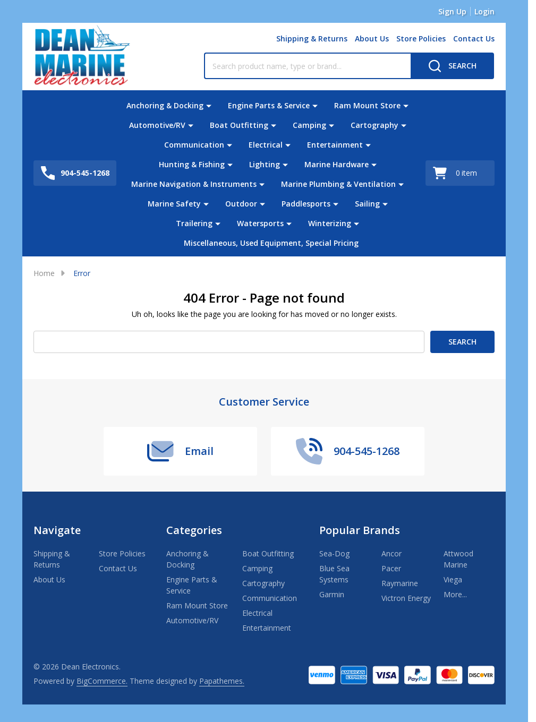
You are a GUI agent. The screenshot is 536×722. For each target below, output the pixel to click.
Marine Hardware (336, 164)
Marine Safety (174, 204)
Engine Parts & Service (269, 105)
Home (44, 273)
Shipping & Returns (311, 38)
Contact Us (474, 38)
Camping (309, 125)
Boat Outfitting (239, 125)
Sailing (367, 204)
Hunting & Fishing (192, 164)
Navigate (57, 530)
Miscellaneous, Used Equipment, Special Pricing (271, 243)
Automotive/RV (157, 125)
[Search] (452, 66)
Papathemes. (221, 681)
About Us (372, 38)
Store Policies (421, 38)
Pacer (391, 568)
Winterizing (329, 223)
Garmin (331, 594)
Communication (194, 145)
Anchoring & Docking (164, 105)
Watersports (260, 223)
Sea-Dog (334, 553)
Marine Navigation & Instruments (194, 184)
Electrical (266, 145)
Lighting (264, 164)
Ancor (391, 553)
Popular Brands (359, 530)
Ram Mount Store (367, 105)
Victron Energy (406, 598)
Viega (453, 579)
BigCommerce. (101, 681)
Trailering (194, 223)
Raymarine (399, 583)
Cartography (374, 125)
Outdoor (241, 204)
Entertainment (335, 145)
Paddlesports (306, 204)
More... (455, 594)
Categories (194, 530)
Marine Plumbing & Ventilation (338, 184)
